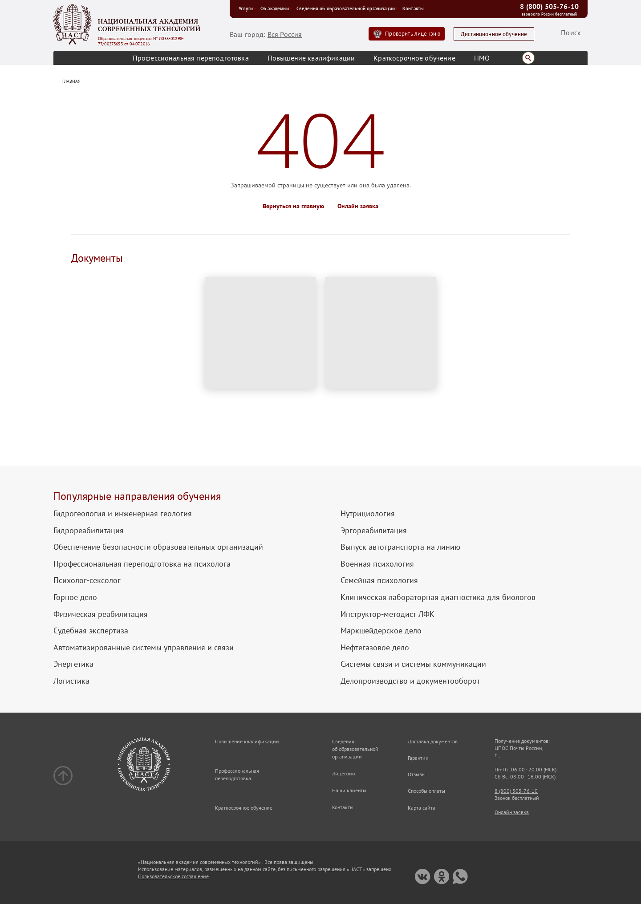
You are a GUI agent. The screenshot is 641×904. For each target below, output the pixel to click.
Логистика (71, 681)
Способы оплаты (426, 790)
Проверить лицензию (412, 33)
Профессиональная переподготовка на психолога (142, 564)
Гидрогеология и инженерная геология (122, 514)
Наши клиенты (349, 790)
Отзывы (417, 774)
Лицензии (343, 773)
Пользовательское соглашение (173, 876)
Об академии (276, 8)
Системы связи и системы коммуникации (413, 664)
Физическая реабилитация (100, 614)
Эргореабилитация (374, 530)
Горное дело (75, 597)
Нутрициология (368, 514)
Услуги (247, 8)
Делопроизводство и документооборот (410, 681)
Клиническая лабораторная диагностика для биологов (438, 597)
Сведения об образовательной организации (347, 8)
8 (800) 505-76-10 (549, 6)
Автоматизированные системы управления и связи (143, 648)
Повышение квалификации (311, 57)
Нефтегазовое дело (375, 648)
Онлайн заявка (357, 206)
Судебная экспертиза (90, 631)
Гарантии (418, 757)
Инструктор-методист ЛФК (387, 614)
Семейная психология (379, 580)
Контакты (413, 8)
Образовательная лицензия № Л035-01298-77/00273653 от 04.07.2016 (141, 41)
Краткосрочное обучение (414, 57)
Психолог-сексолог (87, 580)
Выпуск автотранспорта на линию (400, 547)
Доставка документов (433, 741)
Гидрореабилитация (88, 530)
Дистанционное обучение (494, 34)
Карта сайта (421, 807)
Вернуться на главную (293, 206)
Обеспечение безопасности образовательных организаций (158, 547)
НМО (482, 57)
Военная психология (377, 564)
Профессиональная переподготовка (191, 57)
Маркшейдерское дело (381, 631)
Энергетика (73, 664)
